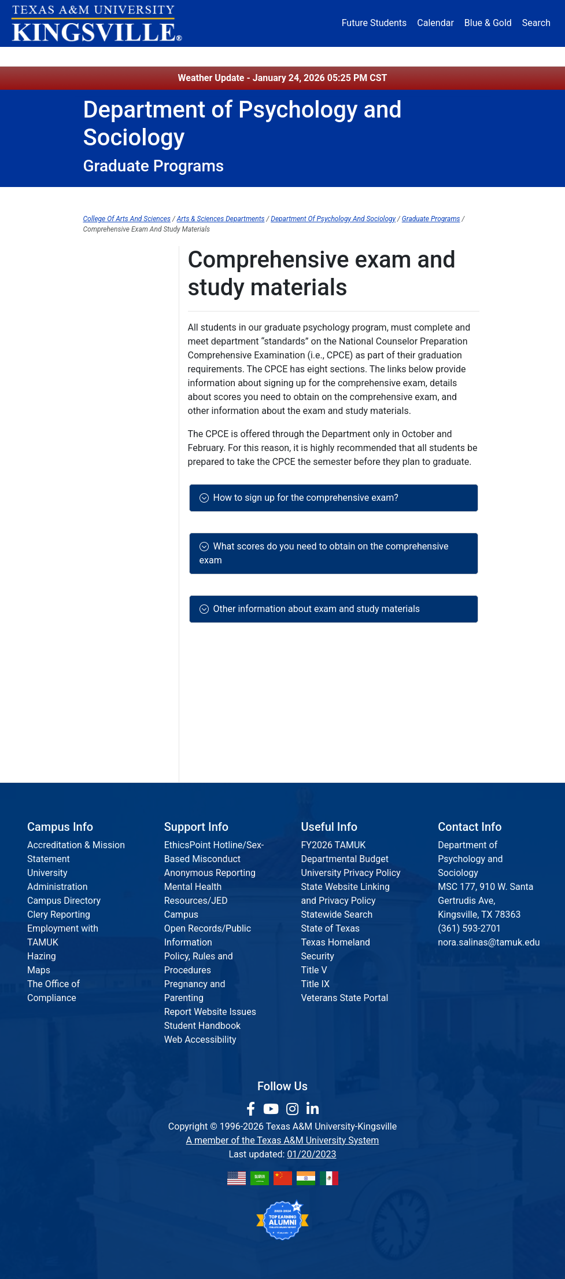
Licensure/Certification (130, 760)
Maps (38, 970)
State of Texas (330, 928)
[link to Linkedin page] (312, 1109)
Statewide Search (337, 914)
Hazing (41, 956)
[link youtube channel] (273, 1109)
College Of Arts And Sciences (127, 219)
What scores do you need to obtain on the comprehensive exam (324, 553)
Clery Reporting (58, 914)
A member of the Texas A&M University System (282, 1140)
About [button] (102, 56)
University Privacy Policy (351, 872)
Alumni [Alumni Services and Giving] (372, 56)
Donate (461, 56)
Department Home (124, 197)
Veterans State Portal (345, 997)
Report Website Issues (210, 1011)
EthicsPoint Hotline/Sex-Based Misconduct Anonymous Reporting (214, 859)
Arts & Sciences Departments (221, 219)
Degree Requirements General (112, 671)
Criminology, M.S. (118, 346)
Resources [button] (319, 56)
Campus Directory (64, 900)
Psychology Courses (125, 445)
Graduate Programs (310, 197)
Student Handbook (202, 1025)
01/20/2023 (311, 1154)
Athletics (416, 56)
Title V (314, 970)
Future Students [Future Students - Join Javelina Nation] (374, 22)
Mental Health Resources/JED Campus (196, 900)
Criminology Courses (126, 370)
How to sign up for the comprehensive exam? (303, 497)
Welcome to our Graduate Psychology (115, 408)
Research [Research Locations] (268, 56)
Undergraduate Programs (216, 197)
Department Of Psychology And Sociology (333, 219)
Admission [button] (152, 56)
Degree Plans (110, 322)
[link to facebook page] (252, 1109)
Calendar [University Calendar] (435, 22)
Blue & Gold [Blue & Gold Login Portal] (488, 22)
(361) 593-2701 (469, 928)
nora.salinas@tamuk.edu (489, 942)
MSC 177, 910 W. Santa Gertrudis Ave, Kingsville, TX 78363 (485, 900)
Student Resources (440, 197)
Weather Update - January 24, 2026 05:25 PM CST (282, 77)
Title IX (315, 984)
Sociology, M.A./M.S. (125, 469)
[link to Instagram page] (294, 1109)
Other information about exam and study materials (314, 608)
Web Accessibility (200, 1039)
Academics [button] (211, 56)
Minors (375, 197)
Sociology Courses (121, 493)
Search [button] (536, 22)
